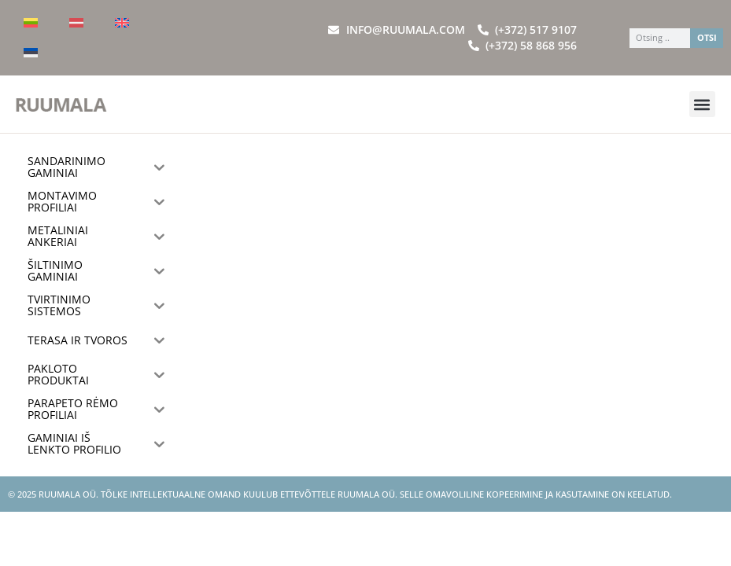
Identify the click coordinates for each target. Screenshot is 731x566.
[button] (702, 104)
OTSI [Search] (707, 37)
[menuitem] (31, 23)
